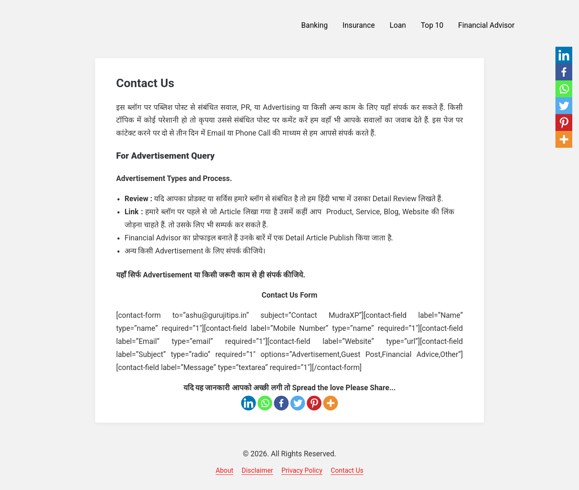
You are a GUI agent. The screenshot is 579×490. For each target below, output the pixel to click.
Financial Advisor (486, 25)
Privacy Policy (302, 470)
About (224, 470)
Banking (314, 25)
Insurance (359, 25)
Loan (398, 25)
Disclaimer (257, 470)
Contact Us (347, 470)
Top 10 (432, 25)
